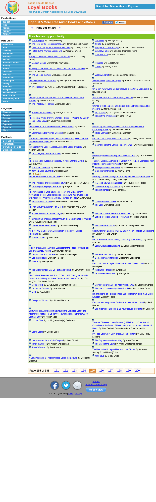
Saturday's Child (102, 51)
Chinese (7, 112)
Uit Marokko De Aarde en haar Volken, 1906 (114, 285)
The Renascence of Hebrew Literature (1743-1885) (51, 126)
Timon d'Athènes (39, 344)
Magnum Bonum (39, 63)
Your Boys (99, 356)
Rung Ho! (99, 63)
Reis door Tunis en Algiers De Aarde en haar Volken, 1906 (118, 263)
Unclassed (99, 40)
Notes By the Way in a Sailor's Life (47, 51)
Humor (6, 68)
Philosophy (8, 80)
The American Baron (104, 254)
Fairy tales (8, 53)
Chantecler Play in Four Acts (107, 186)
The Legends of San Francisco (42, 80)
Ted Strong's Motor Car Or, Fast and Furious (51, 270)
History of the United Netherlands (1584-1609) (49, 56)
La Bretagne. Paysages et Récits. (46, 186)
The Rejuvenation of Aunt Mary (108, 340)
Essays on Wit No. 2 (41, 300)
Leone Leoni (37, 332)
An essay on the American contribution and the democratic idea (57, 68)
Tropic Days (100, 112)
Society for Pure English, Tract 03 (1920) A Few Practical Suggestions (123, 231)
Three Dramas (101, 133)
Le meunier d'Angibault (105, 273)
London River (38, 320)
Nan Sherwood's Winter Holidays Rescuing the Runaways (118, 239)
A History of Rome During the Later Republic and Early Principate (121, 176)
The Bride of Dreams (41, 167)
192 (65, 370)
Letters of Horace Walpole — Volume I (112, 217)
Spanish (7, 127)
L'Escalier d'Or (101, 54)
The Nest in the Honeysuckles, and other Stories (113, 349)
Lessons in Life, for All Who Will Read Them (51, 47)
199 (128, 370)
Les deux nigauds (39, 258)
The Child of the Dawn (105, 344)
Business (7, 150)
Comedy (7, 50)
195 (92, 370)
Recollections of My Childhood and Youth (110, 138)
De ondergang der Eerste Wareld (46, 153)
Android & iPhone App (96, 384)
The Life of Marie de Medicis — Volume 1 (113, 213)
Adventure (8, 44)
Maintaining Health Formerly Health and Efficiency (114, 155)
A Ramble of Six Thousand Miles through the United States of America (60, 219)
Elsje (34, 292)
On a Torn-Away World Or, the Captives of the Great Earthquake (120, 89)
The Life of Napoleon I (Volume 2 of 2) (112, 288)
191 (56, 370)
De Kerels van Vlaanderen (106, 258)
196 (101, 370)
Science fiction (10, 92)
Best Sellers (8, 141)
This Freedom (38, 87)
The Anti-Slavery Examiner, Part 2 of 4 (46, 207)
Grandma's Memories (104, 171)
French (6, 115)
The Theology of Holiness (43, 104)
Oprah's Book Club (12, 147)
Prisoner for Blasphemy (42, 112)
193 (74, 370)
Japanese (7, 124)
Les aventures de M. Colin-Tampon (47, 340)
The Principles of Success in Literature (49, 183)
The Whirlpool (38, 40)
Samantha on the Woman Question (47, 133)
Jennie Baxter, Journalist (42, 171)
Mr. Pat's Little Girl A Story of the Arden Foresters (114, 334)
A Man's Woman (39, 347)
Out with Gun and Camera (43, 254)
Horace (35, 261)
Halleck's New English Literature (109, 183)
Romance (7, 86)
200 (137, 370)
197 (110, 370)
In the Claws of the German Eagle (47, 213)
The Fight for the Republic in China (47, 44)
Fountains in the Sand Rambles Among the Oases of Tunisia (55, 147)
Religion (7, 89)
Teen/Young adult (11, 98)
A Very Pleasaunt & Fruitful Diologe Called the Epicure (53, 358)
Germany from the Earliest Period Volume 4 (114, 145)
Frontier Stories (38, 237)
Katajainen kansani (103, 270)
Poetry (6, 83)
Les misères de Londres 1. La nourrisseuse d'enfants (118, 309)
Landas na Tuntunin (40, 288)
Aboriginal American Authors (107, 167)
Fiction (6, 28)
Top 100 (6, 22)
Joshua (98, 66)
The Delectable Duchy (105, 225)
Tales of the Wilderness (105, 116)
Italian (6, 121)
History (6, 65)
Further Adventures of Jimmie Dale (44, 176)
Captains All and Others (105, 201)
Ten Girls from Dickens (42, 201)
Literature (7, 71)
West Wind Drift (102, 75)
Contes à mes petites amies (44, 225)
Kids (5, 25)
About (70, 394)
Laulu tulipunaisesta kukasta (107, 246)
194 (83, 370)
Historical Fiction (11, 62)
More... (6, 101)
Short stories (9, 95)
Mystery (6, 34)
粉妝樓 (98, 44)
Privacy (78, 394)
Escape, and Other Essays (107, 47)
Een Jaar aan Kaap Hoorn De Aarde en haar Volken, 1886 (118, 302)
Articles (96, 381)
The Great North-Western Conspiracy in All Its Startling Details (56, 161)
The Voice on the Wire (41, 75)
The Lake (99, 205)
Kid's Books (8, 144)
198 (119, 370)
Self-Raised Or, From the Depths (106, 80)
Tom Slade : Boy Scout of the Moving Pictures (112, 97)
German (6, 118)
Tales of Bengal (102, 190)
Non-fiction (8, 77)
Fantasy (6, 31)
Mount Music (37, 285)
